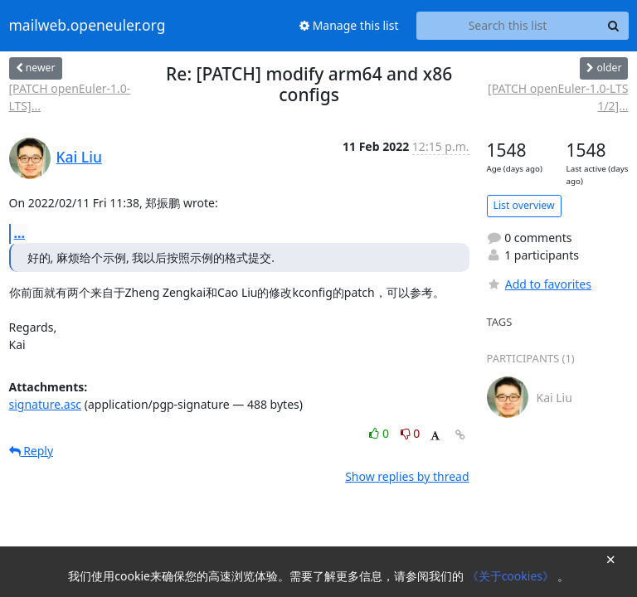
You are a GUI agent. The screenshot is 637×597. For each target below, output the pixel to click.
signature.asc (45, 404)
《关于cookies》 (512, 576)
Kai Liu (79, 157)
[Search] (614, 26)
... (20, 233)
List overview (524, 205)
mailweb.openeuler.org (87, 26)
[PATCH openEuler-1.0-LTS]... (70, 97)
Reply (31, 451)
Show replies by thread (407, 476)
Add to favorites (539, 284)
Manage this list (349, 25)
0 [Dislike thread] (411, 433)
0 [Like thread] (380, 433)
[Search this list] (508, 26)
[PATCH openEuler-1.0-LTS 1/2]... (558, 97)
